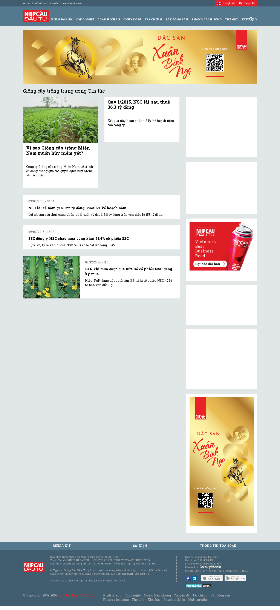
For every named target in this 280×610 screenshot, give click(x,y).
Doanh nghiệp (174, 600)
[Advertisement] (222, 359)
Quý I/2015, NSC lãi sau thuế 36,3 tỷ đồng (139, 104)
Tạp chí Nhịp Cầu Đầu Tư (76, 595)
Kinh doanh (112, 595)
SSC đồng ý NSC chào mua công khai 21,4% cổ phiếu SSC (78, 238)
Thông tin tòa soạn (218, 546)
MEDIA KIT (62, 546)
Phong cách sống (116, 600)
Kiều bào (154, 600)
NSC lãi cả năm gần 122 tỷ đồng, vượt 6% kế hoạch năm (77, 208)
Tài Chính (153, 19)
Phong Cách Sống (206, 19)
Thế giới (232, 19)
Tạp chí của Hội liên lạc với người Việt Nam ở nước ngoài (52, 3)
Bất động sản (176, 19)
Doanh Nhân (108, 19)
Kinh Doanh (62, 19)
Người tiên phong (157, 595)
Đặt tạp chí (247, 3)
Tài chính (200, 595)
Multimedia (197, 600)
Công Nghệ (85, 19)
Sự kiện (140, 546)
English (226, 3)
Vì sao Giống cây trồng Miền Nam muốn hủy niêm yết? (58, 150)
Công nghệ (133, 595)
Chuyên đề (132, 19)
